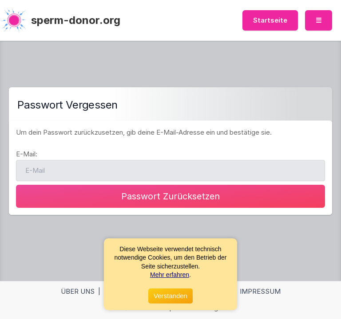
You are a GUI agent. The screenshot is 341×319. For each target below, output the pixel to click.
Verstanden (170, 296)
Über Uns (78, 291)
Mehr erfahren (169, 274)
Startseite (270, 20)
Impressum (260, 291)
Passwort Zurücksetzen (170, 196)
